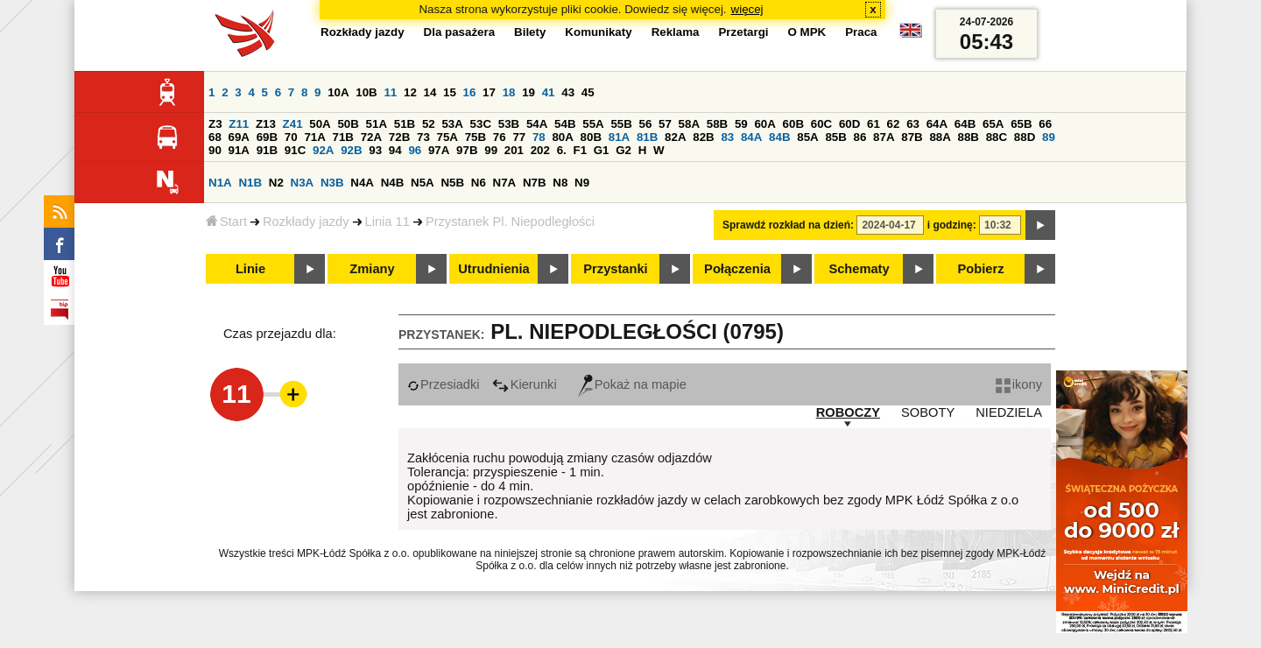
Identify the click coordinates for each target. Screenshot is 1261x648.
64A (937, 123)
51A (376, 123)
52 (428, 123)
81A (619, 137)
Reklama (676, 32)
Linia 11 (387, 222)
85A (807, 137)
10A (338, 92)
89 (1048, 137)
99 (490, 150)
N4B (393, 182)
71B (343, 137)
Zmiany (371, 269)
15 (449, 92)
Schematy (858, 269)
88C (996, 137)
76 (499, 137)
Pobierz (981, 269)
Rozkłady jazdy (306, 222)
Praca (861, 32)
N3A (302, 182)
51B (404, 123)
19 (528, 92)
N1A (220, 182)
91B (267, 150)
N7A (505, 182)
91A (239, 150)
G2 (623, 150)
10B (366, 92)
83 (727, 137)
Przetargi (743, 32)
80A (562, 137)
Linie (250, 269)
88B (968, 137)
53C (480, 123)
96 (414, 150)
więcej (747, 9)
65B (1021, 123)
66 (1045, 123)
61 (873, 123)
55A (592, 123)
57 (665, 123)
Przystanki (615, 269)
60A (764, 123)
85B (835, 137)
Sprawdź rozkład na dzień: (788, 225)
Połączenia (737, 269)
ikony (1019, 384)
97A (438, 150)
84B (779, 137)
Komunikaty (598, 32)
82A (675, 137)
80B (591, 137)
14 (430, 92)
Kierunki (524, 384)
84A (751, 137)
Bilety (530, 32)
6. (562, 150)
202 (540, 150)
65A (993, 123)
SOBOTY (928, 412)
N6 (478, 182)
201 (514, 150)
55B (620, 123)
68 (215, 137)
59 (741, 123)
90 (215, 150)
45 (588, 92)
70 (291, 137)
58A (689, 123)
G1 (601, 150)
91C (295, 150)
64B (965, 123)
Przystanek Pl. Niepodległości (510, 222)
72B (399, 137)
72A (371, 137)
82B (703, 137)
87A (883, 137)
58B (717, 123)
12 (410, 92)
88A (939, 137)
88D (1024, 137)
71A (314, 137)
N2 (276, 182)
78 (539, 137)
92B (351, 150)
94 (395, 150)
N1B (250, 182)
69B (267, 137)
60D (849, 123)
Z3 (215, 123)
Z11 (239, 123)
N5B (452, 182)
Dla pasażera (460, 32)
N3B (332, 182)
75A (447, 137)
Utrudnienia (493, 269)
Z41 (293, 123)
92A (323, 150)
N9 (581, 182)
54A (536, 123)
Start (226, 222)
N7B (534, 182)
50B (347, 123)
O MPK (807, 32)
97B (466, 150)
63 (912, 123)
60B (793, 123)
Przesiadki (443, 384)
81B (647, 137)
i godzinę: (951, 225)
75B (475, 137)
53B (508, 123)
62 (893, 123)
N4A (362, 182)
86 (860, 137)
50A (319, 123)
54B (564, 123)
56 (645, 123)
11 (390, 92)
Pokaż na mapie (632, 384)
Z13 (266, 123)
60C (821, 123)
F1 (580, 150)
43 (567, 92)
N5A (422, 182)
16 (469, 92)
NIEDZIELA (1009, 412)
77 (518, 137)
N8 (560, 182)
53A (451, 123)
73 (423, 137)
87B (911, 137)
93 (375, 150)
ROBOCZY (848, 412)
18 (509, 92)
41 (548, 92)
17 (489, 92)
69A (239, 137)
